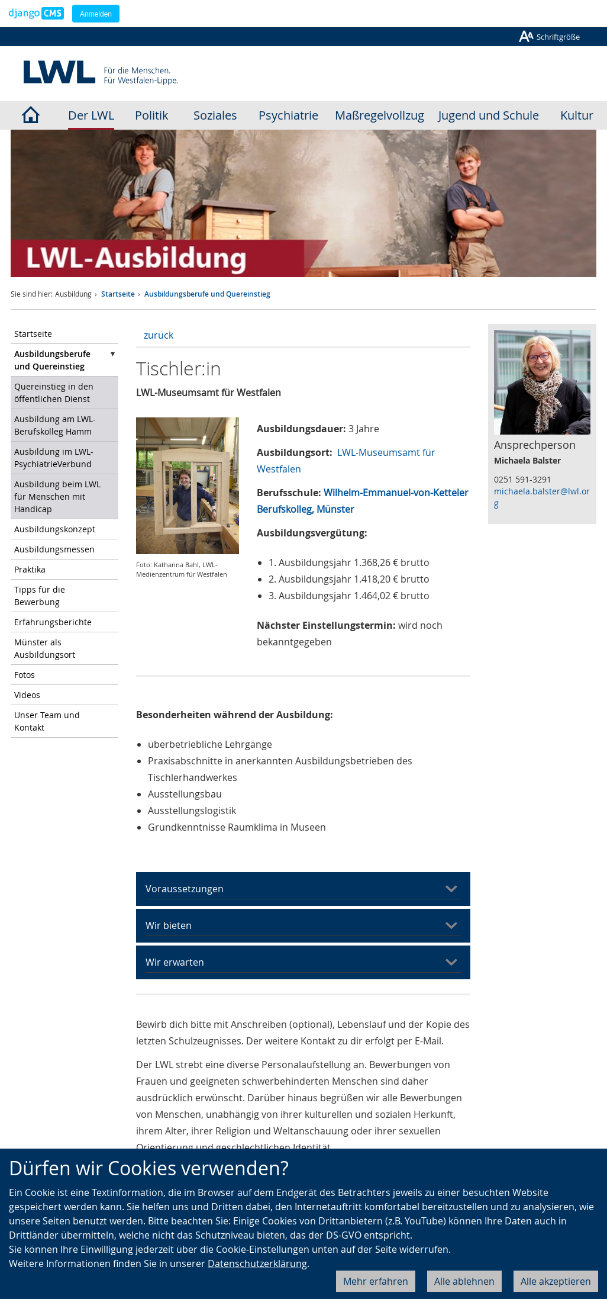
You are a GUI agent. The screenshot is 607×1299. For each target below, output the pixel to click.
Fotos (24, 674)
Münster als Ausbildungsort (44, 648)
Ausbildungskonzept (54, 529)
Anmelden (96, 14)
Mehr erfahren (375, 1281)
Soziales (215, 115)
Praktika (30, 569)
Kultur (576, 115)
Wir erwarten (175, 962)
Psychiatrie (288, 115)
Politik (152, 115)
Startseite (118, 294)
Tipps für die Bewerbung (39, 595)
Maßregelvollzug (379, 115)
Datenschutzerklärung (257, 1263)
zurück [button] (158, 335)
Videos (27, 694)
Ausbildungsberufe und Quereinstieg (207, 294)
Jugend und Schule (488, 115)
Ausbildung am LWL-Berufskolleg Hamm (55, 425)
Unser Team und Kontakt (47, 721)
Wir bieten (169, 925)
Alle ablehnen (464, 1281)
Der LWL (91, 115)
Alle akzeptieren (556, 1281)
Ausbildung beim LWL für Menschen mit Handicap (57, 496)
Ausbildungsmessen (54, 549)
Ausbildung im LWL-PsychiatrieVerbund (53, 458)
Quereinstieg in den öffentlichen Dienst (53, 392)
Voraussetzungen (185, 888)
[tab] (303, 889)
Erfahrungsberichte (53, 622)
